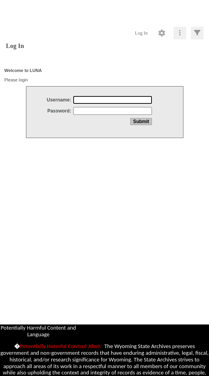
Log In (141, 33)
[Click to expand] (197, 33)
